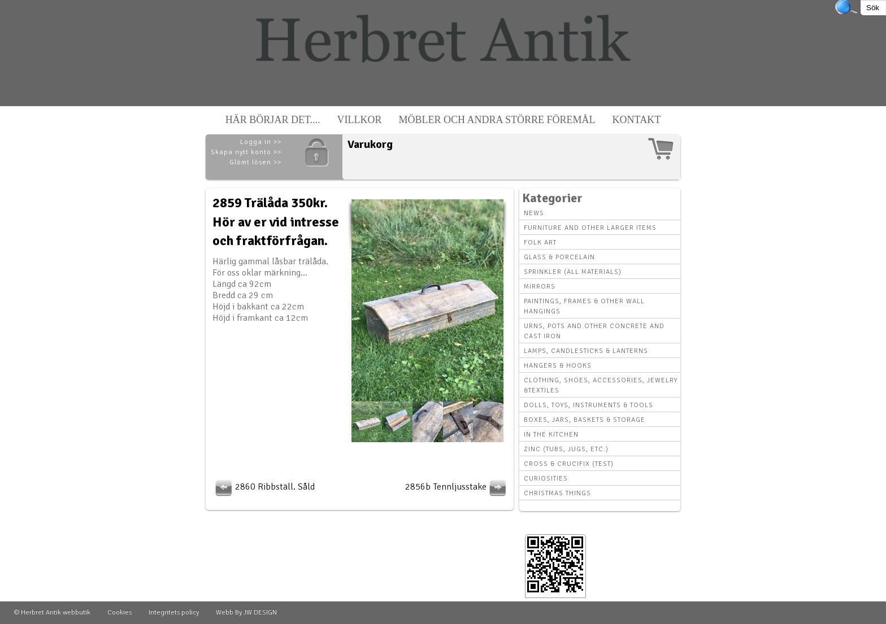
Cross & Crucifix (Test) (569, 464)
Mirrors (539, 286)
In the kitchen (551, 434)
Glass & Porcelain (559, 257)
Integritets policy (174, 612)
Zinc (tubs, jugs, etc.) (566, 449)
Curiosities (546, 478)
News (534, 213)
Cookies (119, 612)
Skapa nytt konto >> (246, 152)
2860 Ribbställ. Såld (263, 486)
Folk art (540, 242)
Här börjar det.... (272, 119)
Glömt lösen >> (255, 162)
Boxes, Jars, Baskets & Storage (584, 420)
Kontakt (637, 119)
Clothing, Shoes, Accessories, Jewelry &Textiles (600, 385)
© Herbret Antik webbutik (52, 612)
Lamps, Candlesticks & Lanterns (586, 351)
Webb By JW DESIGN (246, 612)
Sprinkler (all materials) (573, 272)
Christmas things (557, 493)
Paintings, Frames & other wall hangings (584, 306)
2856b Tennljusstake (457, 486)
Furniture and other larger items (590, 228)
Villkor (359, 119)
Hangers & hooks (558, 365)
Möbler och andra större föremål (497, 119)
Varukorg (370, 144)
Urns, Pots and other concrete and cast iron (594, 331)
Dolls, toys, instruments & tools (588, 405)
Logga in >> (260, 142)
